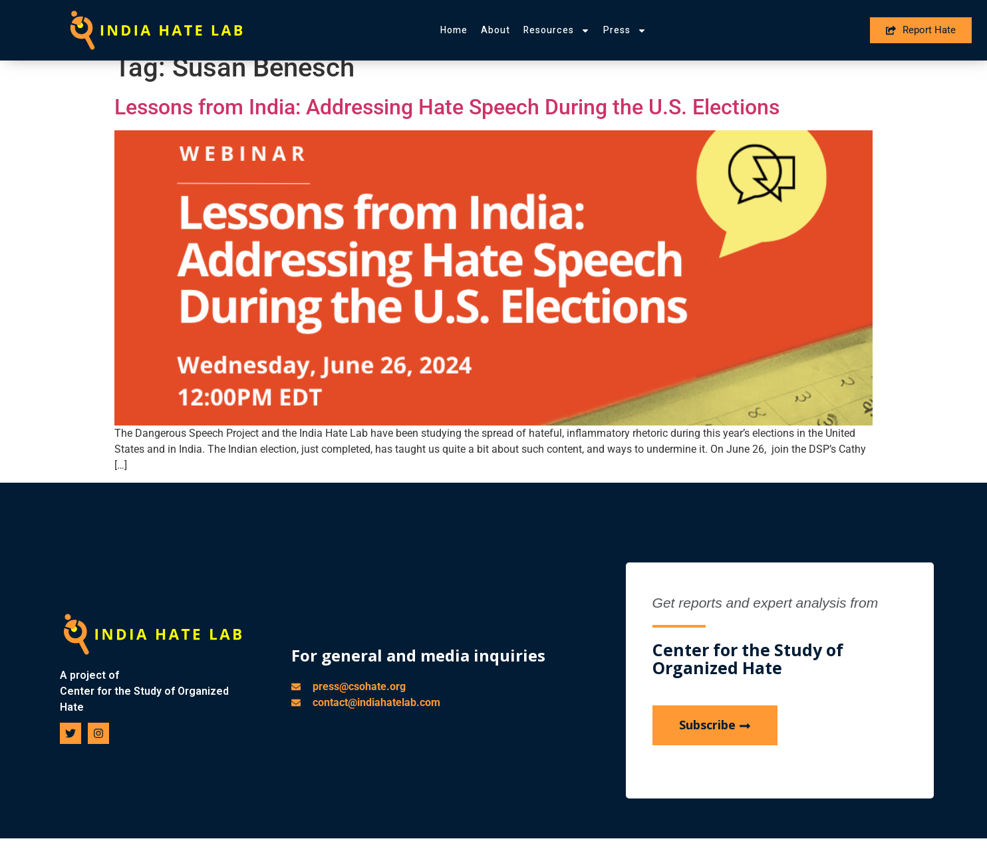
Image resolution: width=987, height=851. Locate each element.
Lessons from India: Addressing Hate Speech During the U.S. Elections (446, 121)
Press (624, 30)
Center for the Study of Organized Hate (144, 712)
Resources (556, 30)
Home (454, 30)
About (495, 30)
